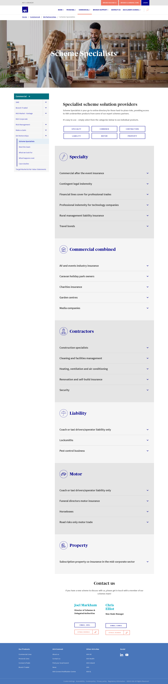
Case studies (24, 163)
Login (145, 3)
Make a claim (21, 130)
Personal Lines (24, 659)
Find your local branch (60, 663)
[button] (147, 10)
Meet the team (24, 147)
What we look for (25, 152)
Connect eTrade (24, 663)
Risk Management (23, 124)
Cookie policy (91, 681)
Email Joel (85, 625)
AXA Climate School (132, 9)
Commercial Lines (25, 654)
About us (55, 654)
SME (17, 102)
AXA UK (89, 654)
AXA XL (88, 671)
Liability (76, 136)
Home (24, 17)
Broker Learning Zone (130, 3)
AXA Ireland (90, 663)
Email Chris (116, 626)
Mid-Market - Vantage (24, 113)
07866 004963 (85, 632)
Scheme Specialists (67, 17)
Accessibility (80, 681)
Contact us (116, 10)
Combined (104, 129)
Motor (104, 136)
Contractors (132, 129)
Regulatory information (116, 681)
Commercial (85, 9)
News (61, 9)
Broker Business (110, 3)
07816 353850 (116, 632)
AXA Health (90, 659)
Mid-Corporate (22, 119)
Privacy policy (102, 681)
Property (132, 136)
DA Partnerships (49, 17)
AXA (87, 667)
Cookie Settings (69, 681)
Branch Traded (22, 108)
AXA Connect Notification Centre (64, 671)
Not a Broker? (28, 3)
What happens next (26, 158)
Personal (71, 9)
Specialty (76, 129)
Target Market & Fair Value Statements (31, 169)
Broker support (101, 9)
